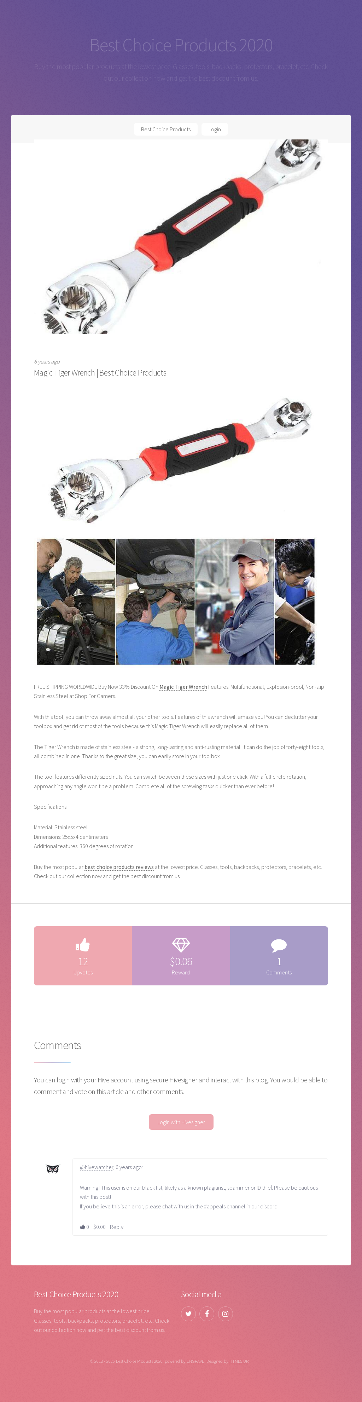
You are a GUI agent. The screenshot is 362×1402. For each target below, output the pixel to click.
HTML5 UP (238, 1361)
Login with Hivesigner (181, 1122)
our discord (264, 1206)
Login (215, 129)
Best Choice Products (166, 129)
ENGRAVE (195, 1361)
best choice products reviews (119, 866)
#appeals (215, 1206)
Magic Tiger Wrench (183, 686)
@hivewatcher (96, 1167)
